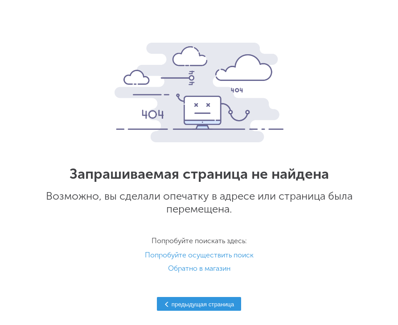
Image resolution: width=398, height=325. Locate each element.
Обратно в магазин (199, 268)
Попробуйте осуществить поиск (199, 255)
